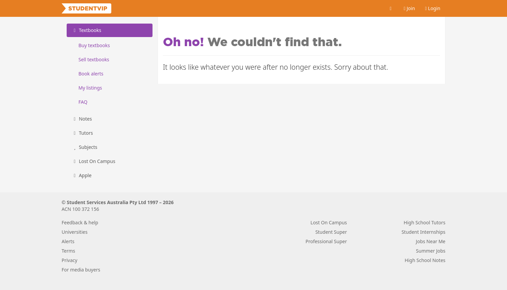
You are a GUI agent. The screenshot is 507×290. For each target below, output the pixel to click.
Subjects (84, 147)
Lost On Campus (93, 161)
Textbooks (86, 30)
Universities (75, 232)
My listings (90, 88)
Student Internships (423, 232)
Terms (68, 251)
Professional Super (326, 241)
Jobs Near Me (430, 241)
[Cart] (391, 8)
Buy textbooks (94, 45)
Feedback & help (80, 222)
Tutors (82, 133)
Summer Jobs (430, 251)
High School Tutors (424, 222)
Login (432, 8)
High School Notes (425, 260)
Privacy (69, 260)
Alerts (68, 241)
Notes (82, 119)
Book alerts (90, 73)
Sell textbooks (93, 59)
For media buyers (81, 269)
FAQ (83, 102)
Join (409, 8)
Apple (82, 175)
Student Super (331, 232)
